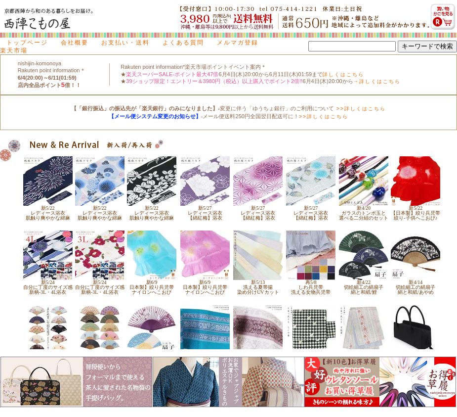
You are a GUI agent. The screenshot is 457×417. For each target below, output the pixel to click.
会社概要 (74, 42)
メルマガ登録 (237, 42)
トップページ (27, 42)
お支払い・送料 (125, 42)
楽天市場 (14, 50)
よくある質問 (183, 42)
